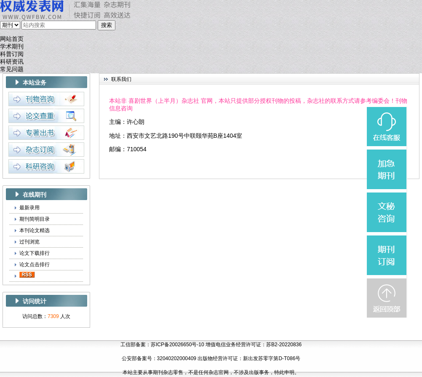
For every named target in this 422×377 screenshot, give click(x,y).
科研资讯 (12, 62)
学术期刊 (12, 46)
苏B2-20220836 (284, 345)
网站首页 (12, 39)
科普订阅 (12, 54)
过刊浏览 (29, 242)
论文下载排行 (34, 253)
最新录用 (29, 208)
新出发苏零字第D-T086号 (271, 358)
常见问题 (12, 69)
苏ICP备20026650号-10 (177, 345)
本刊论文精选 (34, 230)
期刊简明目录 (34, 219)
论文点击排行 (34, 264)
